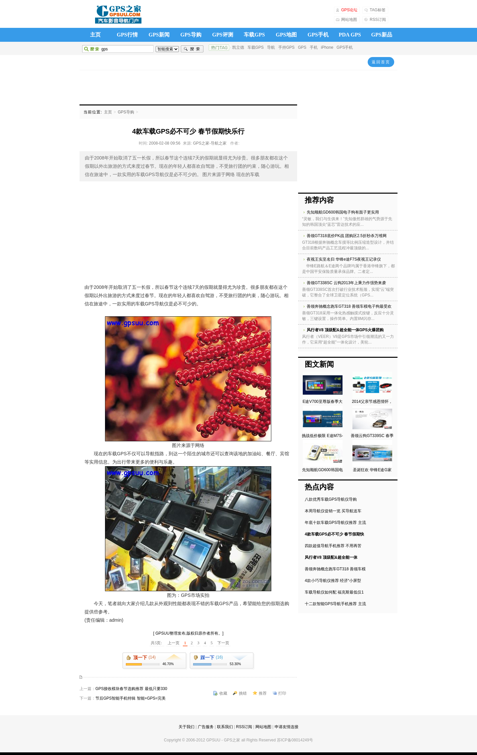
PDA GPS (350, 34)
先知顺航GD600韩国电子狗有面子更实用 (343, 212)
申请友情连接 (286, 726)
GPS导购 (190, 34)
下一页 (223, 643)
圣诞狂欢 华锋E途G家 (372, 470)
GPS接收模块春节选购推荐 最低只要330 (131, 688)
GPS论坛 (349, 10)
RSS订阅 (378, 19)
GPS (302, 47)
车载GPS (254, 34)
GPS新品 (381, 34)
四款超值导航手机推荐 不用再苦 (333, 545)
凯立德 (238, 47)
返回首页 (381, 62)
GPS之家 (118, 14)
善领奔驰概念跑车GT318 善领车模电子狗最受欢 (349, 306)
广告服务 (206, 726)
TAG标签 (378, 10)
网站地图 (349, 19)
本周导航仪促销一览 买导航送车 (333, 511)
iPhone (327, 47)
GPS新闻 (158, 34)
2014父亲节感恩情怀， (372, 401)
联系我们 (225, 726)
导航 (271, 47)
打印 (282, 693)
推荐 (263, 693)
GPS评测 (222, 34)
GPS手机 (317, 34)
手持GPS (286, 47)
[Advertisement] (238, 87)
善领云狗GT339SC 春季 (372, 435)
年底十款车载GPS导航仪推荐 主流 (335, 522)
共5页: (157, 643)
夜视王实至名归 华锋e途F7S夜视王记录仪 (344, 259)
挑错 (243, 693)
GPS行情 (127, 34)
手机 (314, 47)
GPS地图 (286, 34)
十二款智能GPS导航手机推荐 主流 (335, 603)
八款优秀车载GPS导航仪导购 (331, 499)
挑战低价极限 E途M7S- (322, 435)
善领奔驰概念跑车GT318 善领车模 (335, 569)
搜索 (192, 49)
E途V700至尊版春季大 (322, 401)
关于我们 (186, 726)
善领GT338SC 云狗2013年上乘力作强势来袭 (346, 283)
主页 (95, 34)
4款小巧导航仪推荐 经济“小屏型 (333, 580)
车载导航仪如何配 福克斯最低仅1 (334, 592)
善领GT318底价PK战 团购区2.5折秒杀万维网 (347, 235)
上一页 (174, 643)
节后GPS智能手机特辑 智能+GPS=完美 (130, 698)
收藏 (223, 693)
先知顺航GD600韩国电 (322, 470)
